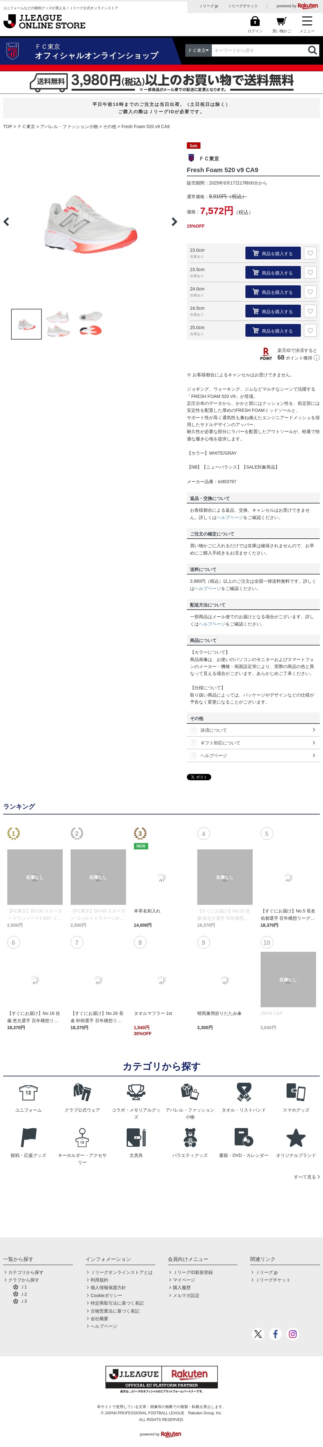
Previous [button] (6, 221)
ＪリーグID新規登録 (193, 1272)
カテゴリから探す (26, 1272)
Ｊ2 (23, 1294)
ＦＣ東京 (26, 126)
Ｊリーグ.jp (208, 6)
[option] (90, 221)
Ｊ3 (23, 1301)
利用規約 (99, 1279)
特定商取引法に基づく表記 (117, 1303)
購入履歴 (182, 1287)
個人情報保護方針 (108, 1287)
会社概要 (99, 1318)
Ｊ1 (23, 1286)
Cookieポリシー (106, 1295)
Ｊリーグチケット (243, 6)
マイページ (184, 1279)
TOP (7, 126)
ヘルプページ (230, 517)
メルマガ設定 (186, 1295)
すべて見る (305, 1176)
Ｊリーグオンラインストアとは (122, 1272)
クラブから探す (23, 1279)
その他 (109, 126)
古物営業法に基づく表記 (115, 1311)
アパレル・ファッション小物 (69, 126)
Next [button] (174, 221)
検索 (313, 50)
